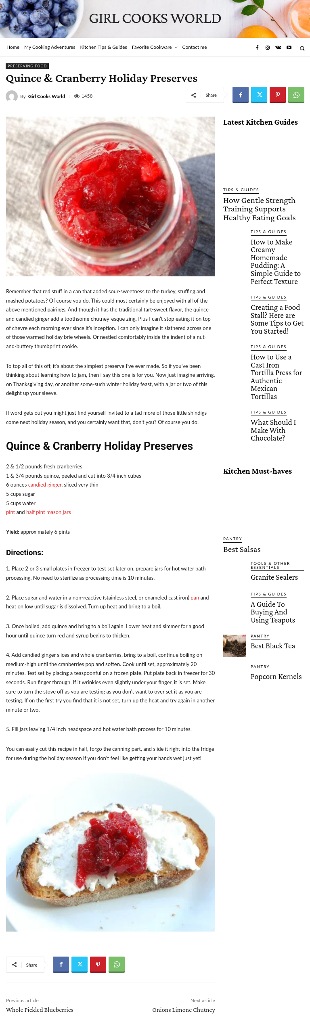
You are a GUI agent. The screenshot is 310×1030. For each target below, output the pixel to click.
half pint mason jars (48, 512)
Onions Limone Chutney (183, 1009)
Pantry (231, 450)
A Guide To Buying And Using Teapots (276, 514)
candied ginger (45, 484)
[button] (302, 48)
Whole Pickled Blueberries (39, 1009)
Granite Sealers (268, 484)
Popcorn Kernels (269, 572)
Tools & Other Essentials (267, 473)
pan (195, 597)
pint (10, 512)
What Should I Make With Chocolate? (274, 344)
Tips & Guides (238, 190)
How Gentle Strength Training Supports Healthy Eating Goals (257, 201)
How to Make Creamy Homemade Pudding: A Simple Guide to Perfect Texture (277, 234)
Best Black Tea (267, 541)
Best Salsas (235, 458)
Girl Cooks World (46, 96)
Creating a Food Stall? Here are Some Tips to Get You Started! (275, 271)
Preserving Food (27, 66)
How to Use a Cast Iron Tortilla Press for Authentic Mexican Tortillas (276, 309)
